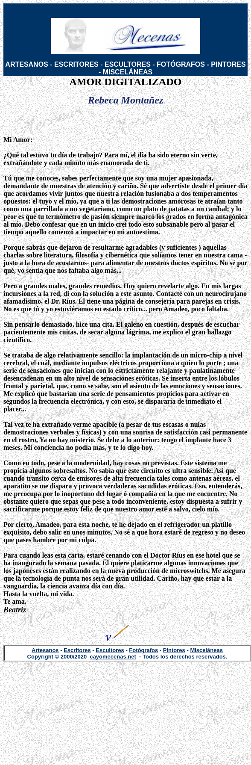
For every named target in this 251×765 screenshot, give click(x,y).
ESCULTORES (128, 64)
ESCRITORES (76, 64)
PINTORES (228, 64)
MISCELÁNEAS (127, 72)
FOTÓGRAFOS (181, 64)
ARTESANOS (26, 64)
